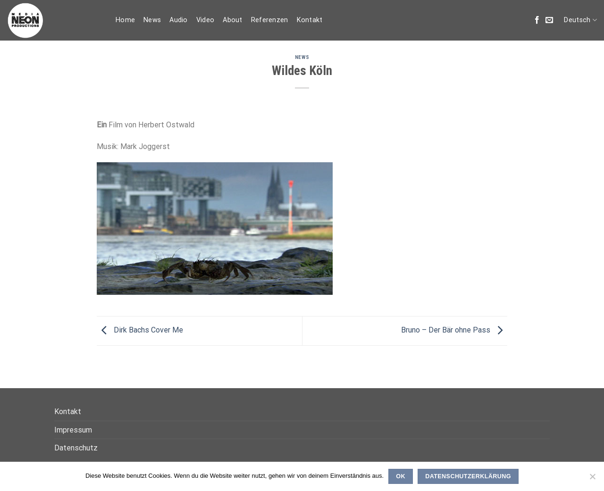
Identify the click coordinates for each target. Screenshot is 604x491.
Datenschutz (76, 447)
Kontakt (310, 20)
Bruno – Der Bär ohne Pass (454, 330)
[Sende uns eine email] (549, 20)
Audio (178, 20)
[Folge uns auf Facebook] (537, 20)
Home (125, 20)
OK (400, 476)
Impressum (73, 429)
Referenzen (269, 20)
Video (205, 20)
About (232, 20)
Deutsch (580, 20)
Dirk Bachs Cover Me (140, 330)
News (152, 20)
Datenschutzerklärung (468, 476)
